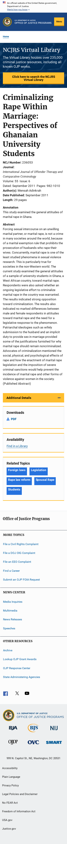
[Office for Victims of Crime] (33, 744)
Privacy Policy (10, 785)
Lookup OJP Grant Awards (19, 659)
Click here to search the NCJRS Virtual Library (33, 78)
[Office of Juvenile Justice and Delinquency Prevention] (13, 745)
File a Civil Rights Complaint (20, 544)
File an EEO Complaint (17, 561)
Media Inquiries (12, 601)
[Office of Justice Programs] (7, 21)
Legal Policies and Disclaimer (20, 794)
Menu (59, 21)
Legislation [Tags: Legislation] (38, 470)
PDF (13, 419)
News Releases (12, 619)
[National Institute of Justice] (54, 731)
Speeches (9, 628)
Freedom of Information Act (18, 811)
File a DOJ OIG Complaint (19, 553)
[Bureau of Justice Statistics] (33, 733)
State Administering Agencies (21, 677)
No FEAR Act (10, 802)
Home (6, 36)
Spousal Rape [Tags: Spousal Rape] (45, 480)
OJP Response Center (16, 668)
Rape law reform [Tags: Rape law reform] (19, 480)
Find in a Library (17, 446)
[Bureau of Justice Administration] (13, 730)
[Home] (33, 22)
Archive (7, 650)
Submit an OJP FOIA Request (21, 579)
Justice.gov (9, 828)
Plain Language (11, 776)
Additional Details (18, 398)
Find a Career (11, 570)
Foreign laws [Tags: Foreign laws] (17, 470)
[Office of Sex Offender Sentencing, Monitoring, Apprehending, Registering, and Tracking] (54, 744)
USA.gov (7, 820)
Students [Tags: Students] (14, 489)
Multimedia (10, 610)
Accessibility (10, 768)
